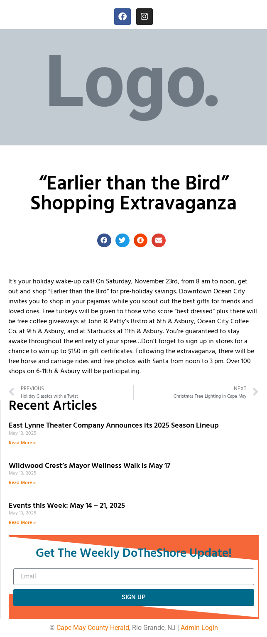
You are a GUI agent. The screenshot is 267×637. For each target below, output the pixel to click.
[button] (104, 241)
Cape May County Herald (92, 628)
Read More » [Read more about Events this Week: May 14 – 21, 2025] (22, 523)
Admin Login (199, 628)
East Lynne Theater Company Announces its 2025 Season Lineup (114, 426)
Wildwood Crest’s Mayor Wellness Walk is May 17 (91, 466)
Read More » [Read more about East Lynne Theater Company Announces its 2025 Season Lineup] (22, 443)
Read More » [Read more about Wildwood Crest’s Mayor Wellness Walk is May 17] (22, 483)
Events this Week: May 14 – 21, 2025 (67, 506)
